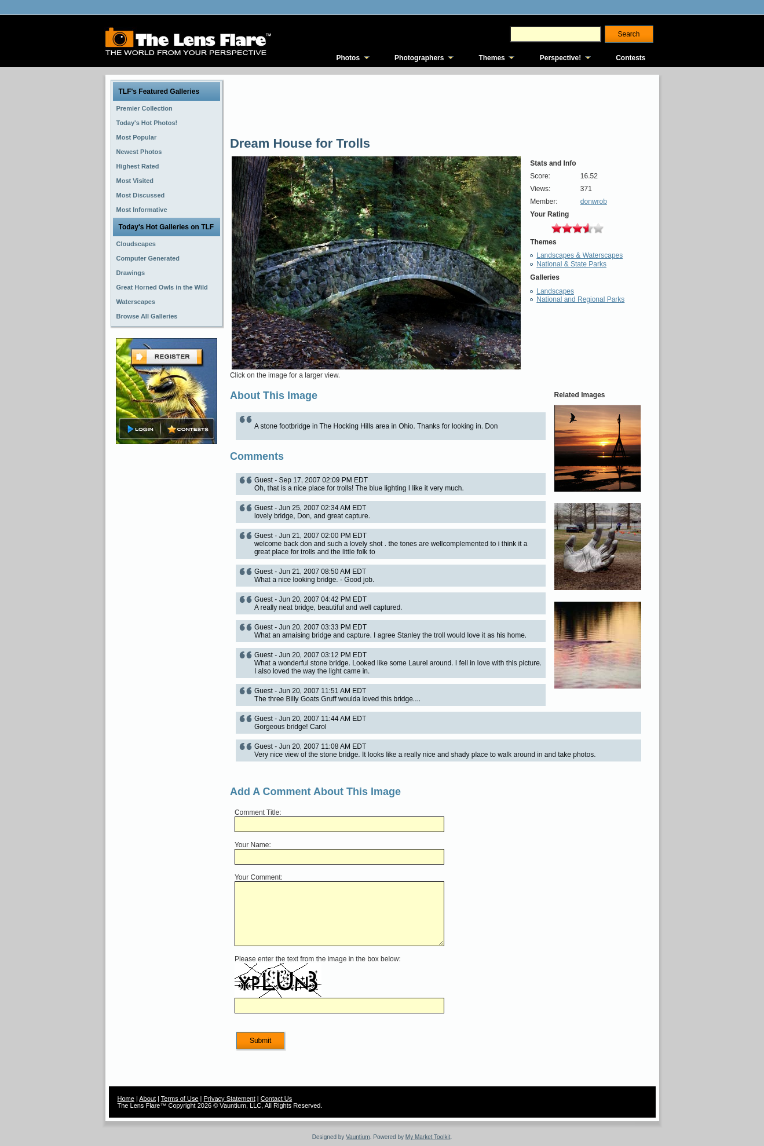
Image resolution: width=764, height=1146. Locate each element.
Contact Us (276, 1098)
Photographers (419, 58)
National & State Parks (571, 264)
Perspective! (560, 58)
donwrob (593, 201)
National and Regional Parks (580, 299)
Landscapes (555, 291)
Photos (348, 58)
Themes (491, 58)
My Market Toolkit (428, 1137)
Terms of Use (180, 1098)
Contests (630, 58)
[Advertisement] (166, 629)
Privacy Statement (229, 1098)
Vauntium (358, 1137)
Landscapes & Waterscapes (579, 255)
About (147, 1098)
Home (126, 1098)
